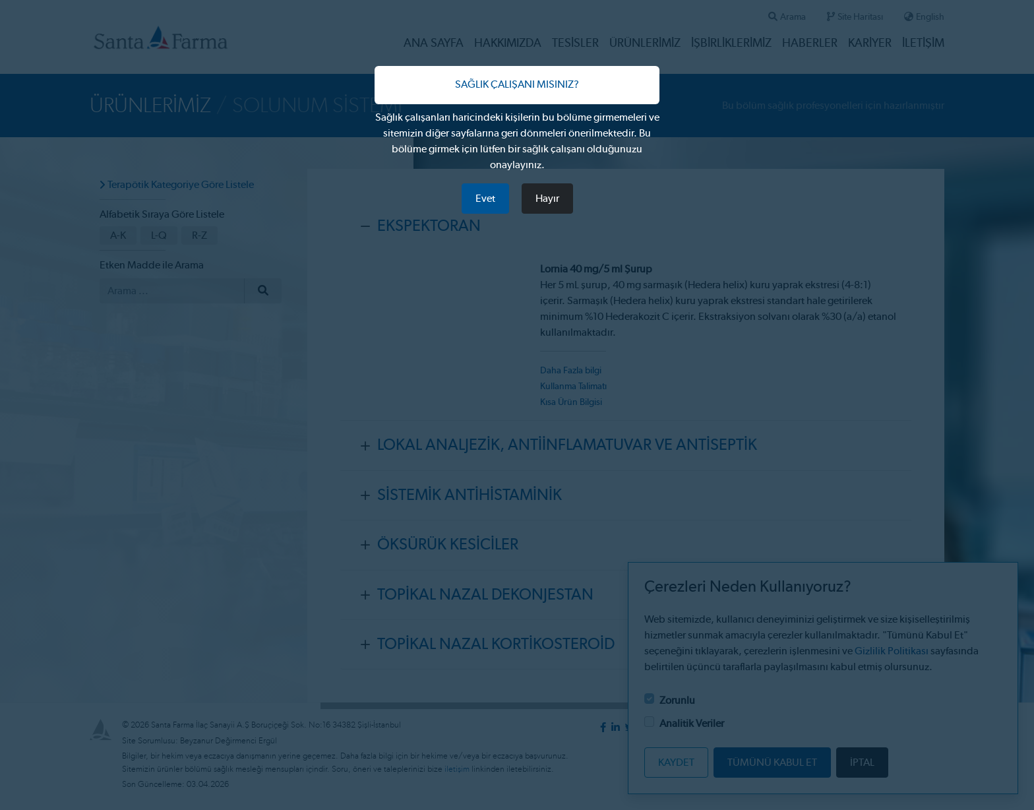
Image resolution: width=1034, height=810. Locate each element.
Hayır (547, 198)
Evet (485, 198)
